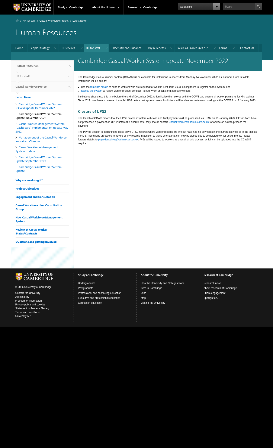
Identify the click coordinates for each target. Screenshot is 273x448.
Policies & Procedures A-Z (192, 48)
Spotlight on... (211, 297)
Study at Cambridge (70, 7)
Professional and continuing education (99, 293)
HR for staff (29, 20)
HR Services (68, 48)
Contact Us (247, 48)
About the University (105, 7)
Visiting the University (153, 302)
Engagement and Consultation (35, 197)
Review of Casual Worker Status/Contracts (31, 231)
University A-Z (23, 316)
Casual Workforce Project (53, 20)
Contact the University (27, 293)
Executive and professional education (99, 297)
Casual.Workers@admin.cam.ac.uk (189, 122)
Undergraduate (86, 283)
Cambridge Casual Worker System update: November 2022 (39, 116)
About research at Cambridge (220, 288)
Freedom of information (28, 300)
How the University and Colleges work (162, 283)
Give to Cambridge (151, 288)
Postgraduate (85, 288)
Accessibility (22, 296)
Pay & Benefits (157, 48)
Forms (223, 48)
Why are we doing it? (29, 180)
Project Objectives (27, 188)
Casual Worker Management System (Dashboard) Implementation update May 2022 (42, 127)
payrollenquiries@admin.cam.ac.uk (118, 139)
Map (143, 297)
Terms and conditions (27, 312)
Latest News (80, 20)
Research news (212, 283)
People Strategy (40, 48)
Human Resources (27, 67)
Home (17, 20)
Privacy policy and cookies (30, 304)
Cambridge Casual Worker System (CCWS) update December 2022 (39, 106)
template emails (99, 86)
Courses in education (90, 302)
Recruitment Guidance (127, 48)
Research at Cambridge (142, 7)
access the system (91, 90)
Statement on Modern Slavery (32, 308)
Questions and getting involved (36, 242)
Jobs (143, 293)
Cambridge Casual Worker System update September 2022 (39, 159)
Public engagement (214, 293)
